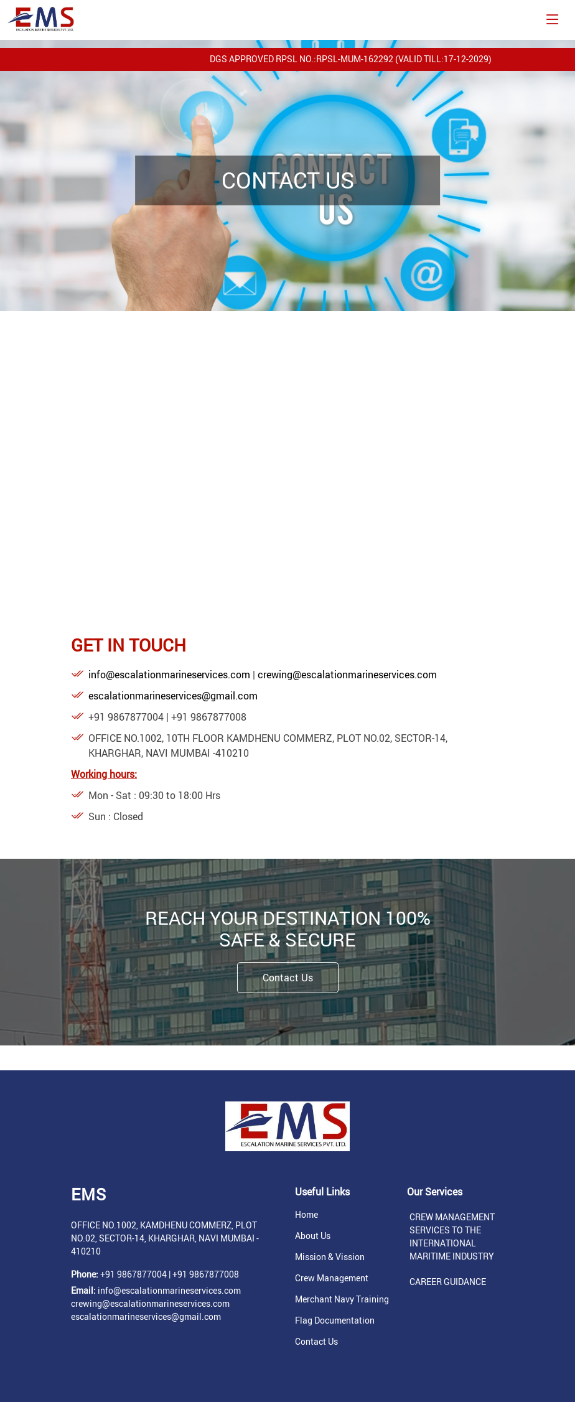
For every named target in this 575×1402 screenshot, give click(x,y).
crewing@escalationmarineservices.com (347, 674)
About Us (312, 1235)
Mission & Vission (330, 1257)
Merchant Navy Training (342, 1299)
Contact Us (288, 977)
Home (306, 1214)
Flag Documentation (335, 1320)
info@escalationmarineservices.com (170, 674)
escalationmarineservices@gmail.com (173, 696)
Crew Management (331, 1278)
